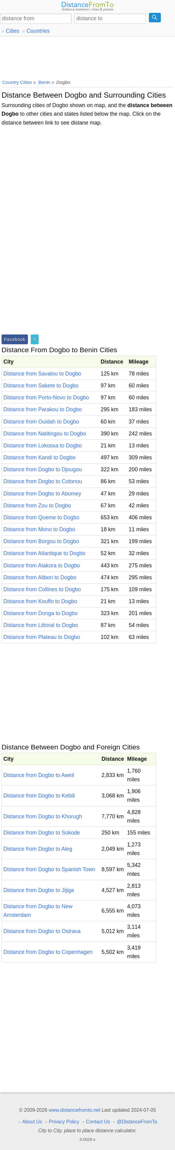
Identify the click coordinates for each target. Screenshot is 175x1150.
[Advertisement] (87, 56)
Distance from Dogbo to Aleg (37, 849)
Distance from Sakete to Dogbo (40, 386)
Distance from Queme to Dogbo (41, 517)
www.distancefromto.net (74, 1110)
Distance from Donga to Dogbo (40, 613)
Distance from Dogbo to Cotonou (42, 481)
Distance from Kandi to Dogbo (39, 457)
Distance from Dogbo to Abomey (42, 494)
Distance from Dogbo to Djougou (42, 469)
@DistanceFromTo (137, 1121)
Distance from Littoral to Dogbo (40, 625)
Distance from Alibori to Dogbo (39, 577)
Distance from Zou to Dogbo (37, 505)
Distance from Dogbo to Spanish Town (49, 869)
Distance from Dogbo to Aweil (38, 775)
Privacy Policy (64, 1121)
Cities (12, 31)
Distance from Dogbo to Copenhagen (47, 952)
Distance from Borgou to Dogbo (41, 541)
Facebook (14, 339)
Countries (37, 31)
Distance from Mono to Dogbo (39, 529)
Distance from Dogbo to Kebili (39, 796)
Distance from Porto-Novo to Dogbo (46, 397)
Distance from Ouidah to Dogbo (41, 422)
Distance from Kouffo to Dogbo (40, 601)
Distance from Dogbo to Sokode (41, 833)
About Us (32, 1121)
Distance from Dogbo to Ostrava (41, 931)
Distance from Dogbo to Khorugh (42, 816)
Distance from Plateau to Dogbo (41, 637)
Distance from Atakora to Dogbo (41, 565)
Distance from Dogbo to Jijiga (38, 890)
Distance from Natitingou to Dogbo (44, 434)
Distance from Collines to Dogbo (42, 589)
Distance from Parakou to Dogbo (42, 409)
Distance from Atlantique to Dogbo (44, 553)
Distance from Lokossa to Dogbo (42, 445)
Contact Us (98, 1121)
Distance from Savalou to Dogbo (42, 374)
